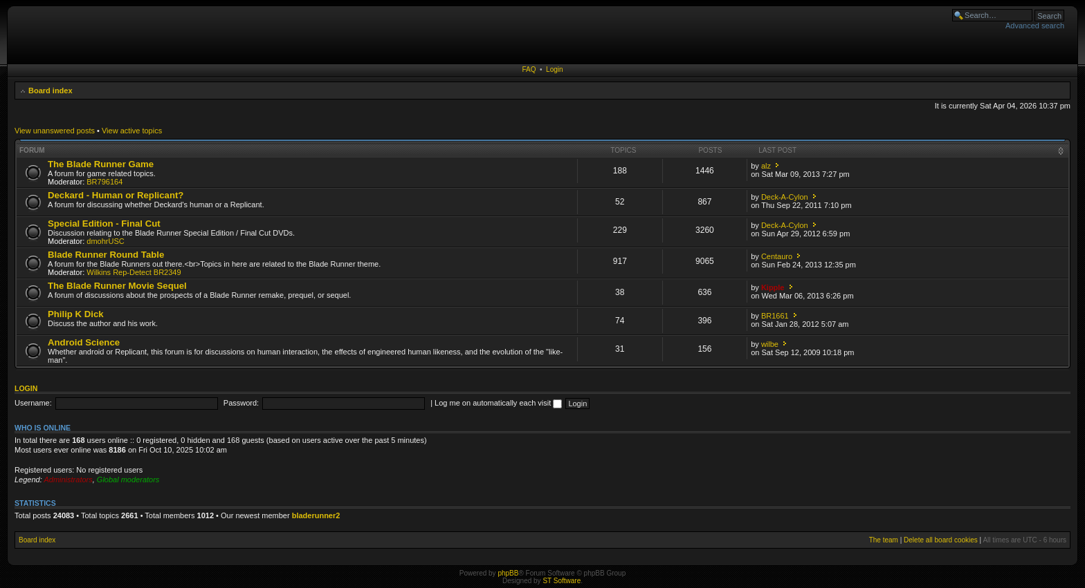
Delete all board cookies (941, 540)
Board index (50, 90)
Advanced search (1034, 25)
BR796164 (104, 182)
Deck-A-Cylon (784, 197)
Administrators (68, 479)
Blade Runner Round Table (106, 254)
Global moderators (128, 479)
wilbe (769, 344)
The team (883, 540)
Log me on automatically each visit (498, 403)
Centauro (776, 256)
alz (766, 166)
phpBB (508, 573)
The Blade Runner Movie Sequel (117, 286)
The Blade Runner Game (101, 164)
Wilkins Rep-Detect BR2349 (133, 272)
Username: (33, 403)
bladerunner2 (316, 515)
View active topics (132, 130)
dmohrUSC (105, 241)
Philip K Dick (76, 314)
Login (554, 69)
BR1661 (775, 316)
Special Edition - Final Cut (104, 223)
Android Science (84, 342)
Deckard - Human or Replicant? (115, 195)
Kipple (773, 287)
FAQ (529, 69)
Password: (241, 403)
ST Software (561, 581)
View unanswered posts (55, 130)
